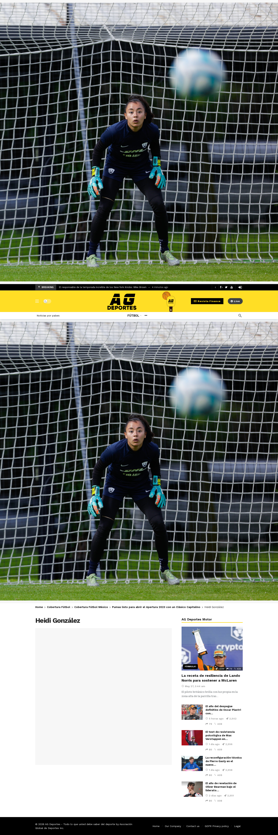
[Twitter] (226, 287)
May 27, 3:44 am (193, 686)
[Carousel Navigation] (218, 287)
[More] (146, 315)
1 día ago (212, 744)
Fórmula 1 (190, 666)
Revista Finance (207, 301)
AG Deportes (52, 824)
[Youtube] (231, 287)
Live (235, 301)
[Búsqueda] (240, 315)
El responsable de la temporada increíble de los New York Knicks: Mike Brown (102, 287)
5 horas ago (214, 718)
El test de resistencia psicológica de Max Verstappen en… (220, 735)
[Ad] (139, 142)
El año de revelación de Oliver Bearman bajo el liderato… (221, 787)
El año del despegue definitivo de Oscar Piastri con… (223, 710)
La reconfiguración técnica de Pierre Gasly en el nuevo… (223, 761)
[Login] (240, 287)
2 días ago (213, 795)
